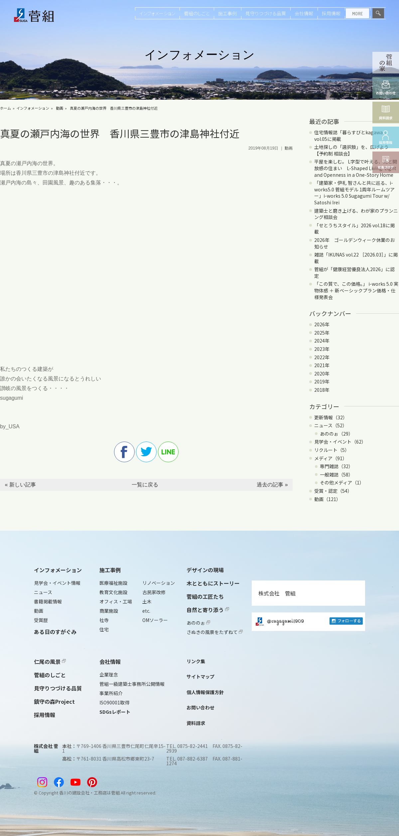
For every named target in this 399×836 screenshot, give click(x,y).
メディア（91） (330, 458)
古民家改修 (154, 592)
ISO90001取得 (114, 702)
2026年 (322, 324)
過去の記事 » (272, 484)
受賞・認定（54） (333, 490)
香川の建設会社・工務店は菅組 (89, 792)
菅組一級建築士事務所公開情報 (132, 683)
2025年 (322, 332)
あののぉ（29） (336, 433)
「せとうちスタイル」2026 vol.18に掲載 (354, 228)
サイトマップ (200, 676)
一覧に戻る (145, 484)
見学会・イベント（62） (340, 441)
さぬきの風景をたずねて (215, 632)
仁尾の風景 (50, 662)
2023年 (322, 349)
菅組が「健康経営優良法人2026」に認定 (354, 272)
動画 (59, 108)
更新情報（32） (330, 417)
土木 (147, 601)
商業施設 (108, 610)
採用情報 (331, 13)
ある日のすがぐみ (55, 632)
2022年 (322, 357)
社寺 (104, 620)
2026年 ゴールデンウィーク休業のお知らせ (354, 243)
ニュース (43, 592)
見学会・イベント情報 (57, 582)
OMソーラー (155, 620)
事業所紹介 (111, 693)
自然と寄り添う (208, 610)
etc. (146, 610)
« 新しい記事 (20, 484)
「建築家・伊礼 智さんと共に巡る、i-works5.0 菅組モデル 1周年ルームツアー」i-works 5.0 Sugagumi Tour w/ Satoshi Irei (354, 192)
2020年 (322, 373)
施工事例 (227, 13)
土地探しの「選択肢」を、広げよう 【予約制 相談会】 (353, 150)
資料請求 (196, 723)
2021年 (322, 365)
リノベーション (158, 582)
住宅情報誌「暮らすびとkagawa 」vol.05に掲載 (351, 135)
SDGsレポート (114, 711)
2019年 (322, 381)
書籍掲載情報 (48, 601)
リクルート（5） (331, 450)
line (168, 452)
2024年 (322, 340)
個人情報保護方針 (205, 692)
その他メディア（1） (342, 482)
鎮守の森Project (54, 701)
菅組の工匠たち (205, 596)
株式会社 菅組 (277, 593)
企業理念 (108, 674)
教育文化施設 (113, 592)
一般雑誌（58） (336, 474)
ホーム (5, 108)
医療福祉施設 (113, 582)
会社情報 (304, 13)
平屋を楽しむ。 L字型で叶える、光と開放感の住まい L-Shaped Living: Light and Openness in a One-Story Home (355, 168)
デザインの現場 (205, 570)
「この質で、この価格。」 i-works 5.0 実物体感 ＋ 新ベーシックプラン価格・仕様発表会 (356, 290)
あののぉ (198, 622)
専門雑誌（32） (336, 466)
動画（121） (327, 499)
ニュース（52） (330, 425)
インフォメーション (157, 13)
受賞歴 (41, 620)
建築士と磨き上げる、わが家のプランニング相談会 (356, 214)
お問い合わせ (200, 707)
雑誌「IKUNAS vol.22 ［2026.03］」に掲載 (356, 257)
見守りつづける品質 (265, 13)
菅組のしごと (196, 13)
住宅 (104, 629)
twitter (146, 452)
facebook (124, 452)
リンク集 (196, 661)
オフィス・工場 (115, 601)
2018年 (322, 389)
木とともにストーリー (213, 583)
